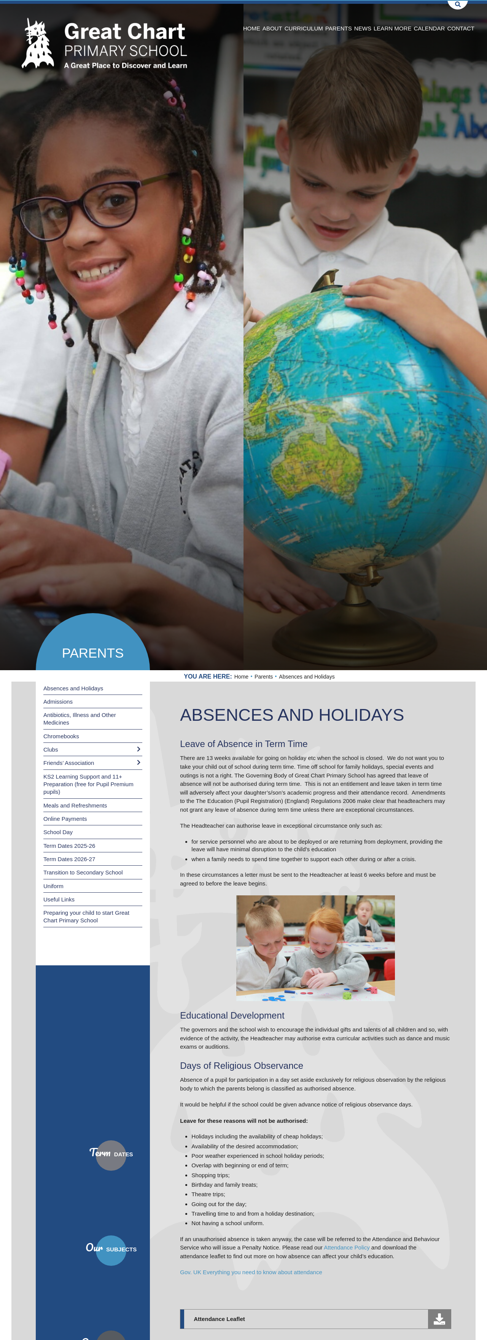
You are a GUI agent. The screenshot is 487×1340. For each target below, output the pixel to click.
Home (241, 677)
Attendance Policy (346, 1247)
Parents (93, 652)
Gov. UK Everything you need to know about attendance (251, 1272)
